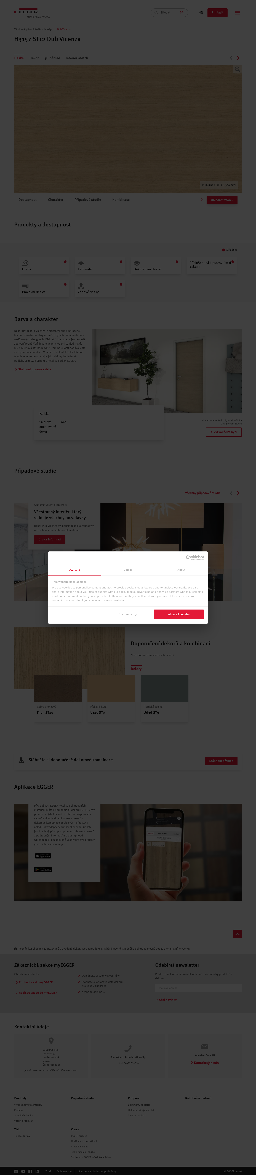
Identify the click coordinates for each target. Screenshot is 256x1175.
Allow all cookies (179, 614)
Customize (128, 614)
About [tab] (181, 569)
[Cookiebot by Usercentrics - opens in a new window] (188, 558)
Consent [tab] (74, 570)
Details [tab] (128, 569)
